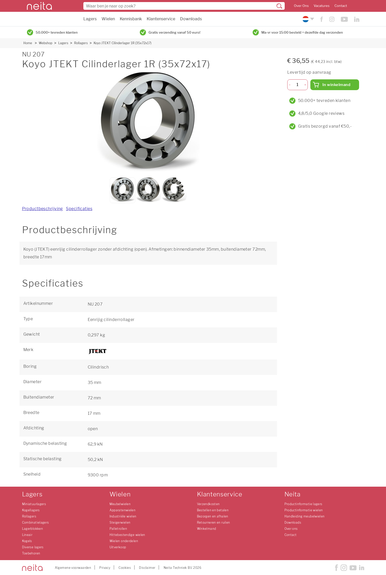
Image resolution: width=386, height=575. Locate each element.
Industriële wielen (123, 516)
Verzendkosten (208, 504)
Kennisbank (131, 18)
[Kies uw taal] (307, 19)
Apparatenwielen (123, 510)
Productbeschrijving (42, 208)
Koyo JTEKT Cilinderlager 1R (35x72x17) (122, 43)
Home (27, 43)
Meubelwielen (120, 504)
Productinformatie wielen (303, 510)
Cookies (124, 568)
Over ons (291, 529)
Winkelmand (206, 529)
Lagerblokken (32, 529)
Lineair (27, 535)
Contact (340, 6)
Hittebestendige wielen (127, 535)
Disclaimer (147, 568)
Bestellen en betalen (213, 510)
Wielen (108, 18)
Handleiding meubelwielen (304, 516)
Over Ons (301, 6)
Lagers (90, 18)
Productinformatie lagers (303, 504)
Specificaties (79, 208)
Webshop (45, 43)
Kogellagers (31, 510)
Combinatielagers (35, 522)
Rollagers (81, 43)
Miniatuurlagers (34, 504)
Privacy (104, 568)
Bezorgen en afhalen (212, 516)
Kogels (27, 541)
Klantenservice (161, 18)
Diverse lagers (33, 547)
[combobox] (184, 6)
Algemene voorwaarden (73, 568)
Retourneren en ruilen (213, 522)
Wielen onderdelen (124, 541)
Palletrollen (118, 529)
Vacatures (322, 6)
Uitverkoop (118, 547)
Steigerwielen (120, 522)
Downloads (191, 18)
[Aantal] (297, 85)
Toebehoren (31, 553)
